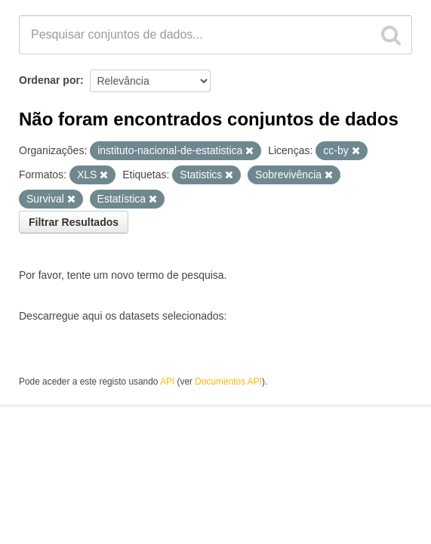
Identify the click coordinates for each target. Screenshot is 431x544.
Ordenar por (49, 80)
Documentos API (228, 381)
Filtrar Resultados (74, 222)
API (167, 381)
